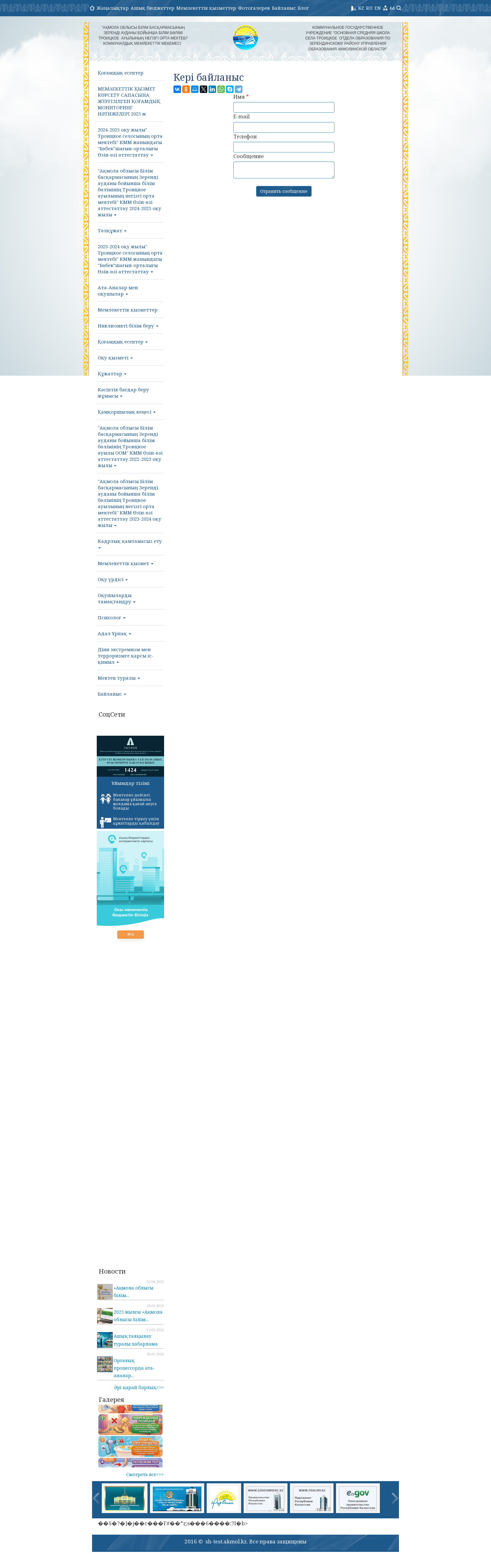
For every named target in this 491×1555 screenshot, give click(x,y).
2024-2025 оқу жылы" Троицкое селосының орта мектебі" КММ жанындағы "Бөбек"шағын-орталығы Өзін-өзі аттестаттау (130, 142)
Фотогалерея (254, 8)
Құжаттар (112, 373)
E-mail (241, 116)
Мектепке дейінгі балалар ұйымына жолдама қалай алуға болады (128, 801)
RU (369, 8)
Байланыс (284, 8)
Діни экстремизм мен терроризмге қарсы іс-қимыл (125, 655)
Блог (303, 8)
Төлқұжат (112, 230)
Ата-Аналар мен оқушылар (118, 290)
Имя (241, 96)
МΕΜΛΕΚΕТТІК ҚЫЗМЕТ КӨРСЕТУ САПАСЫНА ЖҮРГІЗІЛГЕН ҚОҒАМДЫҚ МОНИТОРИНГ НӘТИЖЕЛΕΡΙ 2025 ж (129, 101)
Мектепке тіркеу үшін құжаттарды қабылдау (129, 822)
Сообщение (248, 156)
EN (378, 8)
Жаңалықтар (112, 8)
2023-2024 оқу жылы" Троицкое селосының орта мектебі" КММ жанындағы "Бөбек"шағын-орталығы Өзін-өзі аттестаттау (130, 259)
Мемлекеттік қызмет (125, 563)
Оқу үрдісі (113, 579)
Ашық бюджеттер (152, 8)
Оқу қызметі (115, 357)
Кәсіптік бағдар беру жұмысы (123, 392)
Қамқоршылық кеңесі (127, 412)
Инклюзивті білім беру (128, 325)
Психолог (112, 617)
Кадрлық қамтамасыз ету (130, 543)
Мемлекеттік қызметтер (206, 8)
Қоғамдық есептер (120, 73)
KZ (361, 8)
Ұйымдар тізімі (130, 783)
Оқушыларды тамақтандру (117, 598)
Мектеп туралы (119, 678)
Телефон (245, 136)
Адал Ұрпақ (114, 633)
